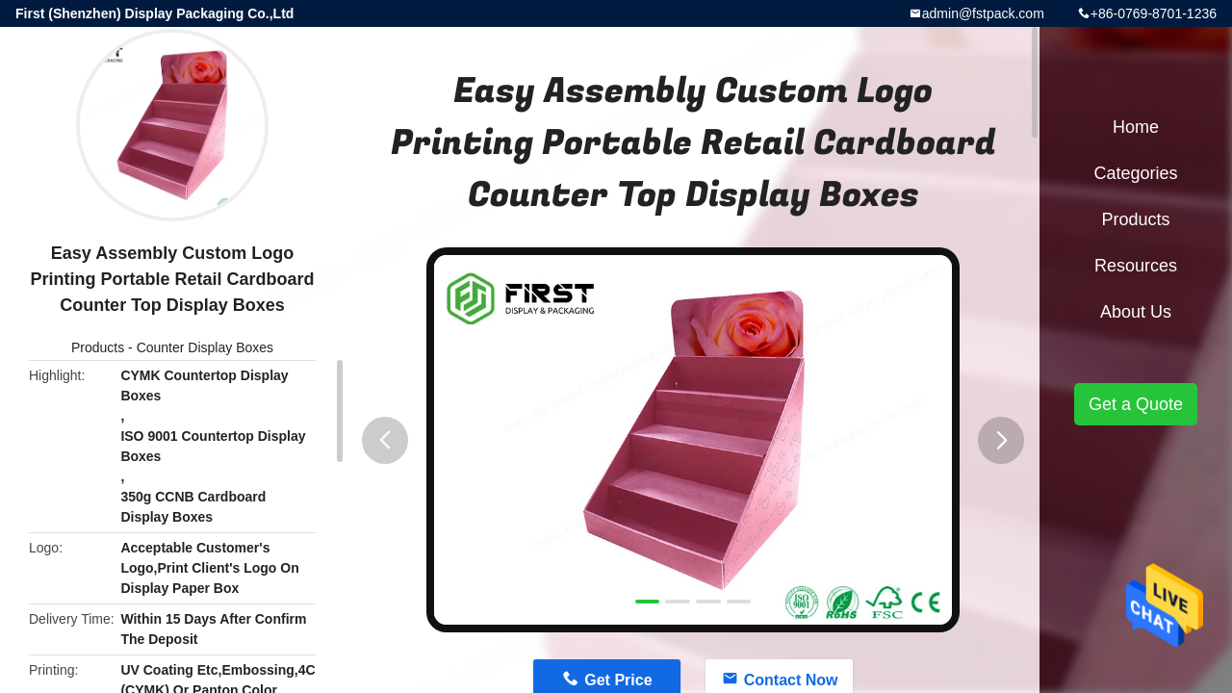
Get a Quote (1136, 404)
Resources (1135, 265)
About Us (1135, 311)
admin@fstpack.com (983, 13)
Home (1136, 127)
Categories (1135, 173)
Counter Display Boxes (205, 347)
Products (97, 347)
